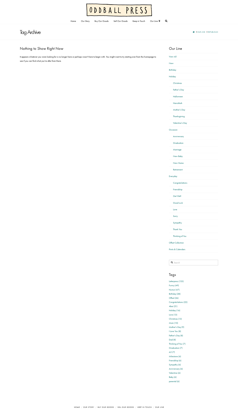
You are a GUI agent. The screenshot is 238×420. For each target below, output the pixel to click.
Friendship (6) (175, 360)
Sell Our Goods (126, 407)
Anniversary (178, 136)
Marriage (177, 149)
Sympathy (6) (175, 364)
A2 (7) (172, 352)
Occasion (173, 129)
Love (175, 209)
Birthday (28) (174, 293)
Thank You (177, 229)
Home (77, 407)
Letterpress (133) (176, 281)
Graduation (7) (175, 347)
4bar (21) (173, 306)
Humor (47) (174, 289)
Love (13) (173, 314)
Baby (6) (173, 377)
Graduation (178, 142)
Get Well (177, 196)
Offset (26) (173, 297)
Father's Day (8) (176, 335)
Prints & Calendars (177, 249)
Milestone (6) (175, 356)
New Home (178, 162)
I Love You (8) (175, 331)
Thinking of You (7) (177, 343)
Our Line (159, 407)
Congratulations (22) (178, 302)
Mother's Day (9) (176, 327)
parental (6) (174, 381)
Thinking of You (179, 236)
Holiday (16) (174, 310)
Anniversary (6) (176, 368)
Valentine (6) (174, 372)
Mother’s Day (179, 109)
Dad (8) (172, 339)
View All (173, 56)
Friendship (177, 189)
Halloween (178, 96)
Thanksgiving (179, 116)
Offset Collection (176, 242)
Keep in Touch (145, 407)
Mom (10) (173, 322)
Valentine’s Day (180, 122)
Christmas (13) (175, 318)
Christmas (177, 83)
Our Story (88, 407)
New (171, 63)
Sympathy (177, 222)
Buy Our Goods (106, 407)
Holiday (172, 76)
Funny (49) (174, 285)
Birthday (172, 69)
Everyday (173, 176)
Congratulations (180, 182)
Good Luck (178, 202)
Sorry (175, 216)
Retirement (178, 169)
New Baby (178, 156)
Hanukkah (177, 103)
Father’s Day (178, 89)
